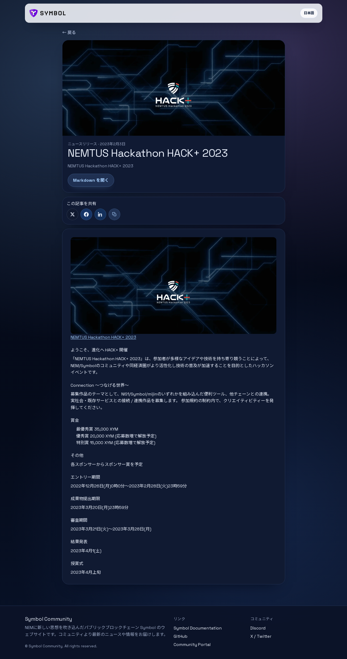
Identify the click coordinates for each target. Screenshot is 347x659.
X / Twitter (260, 636)
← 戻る (69, 32)
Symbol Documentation (198, 628)
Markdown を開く (91, 180)
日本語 (309, 13)
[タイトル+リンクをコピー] (114, 214)
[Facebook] (86, 214)
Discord (257, 628)
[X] (72, 214)
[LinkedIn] (100, 214)
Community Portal (192, 644)
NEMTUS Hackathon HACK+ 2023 (103, 337)
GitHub (180, 636)
